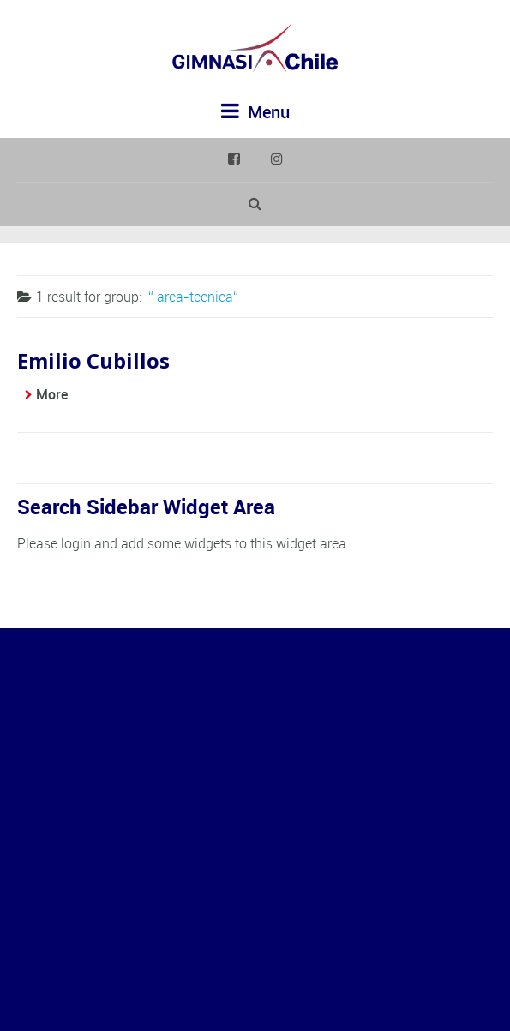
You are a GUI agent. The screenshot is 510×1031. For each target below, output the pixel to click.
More (52, 394)
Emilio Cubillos (93, 360)
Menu (255, 111)
